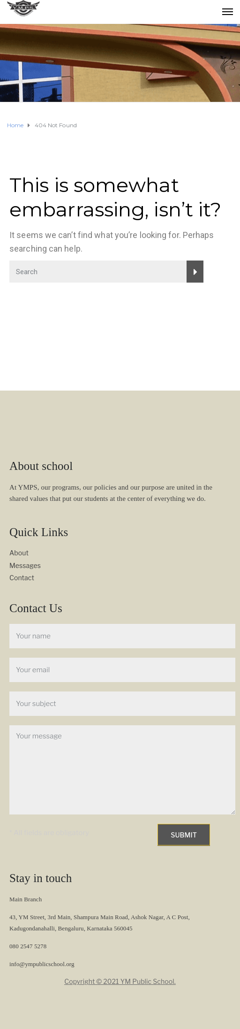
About (19, 553)
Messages (25, 565)
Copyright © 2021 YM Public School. (120, 981)
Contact (21, 578)
